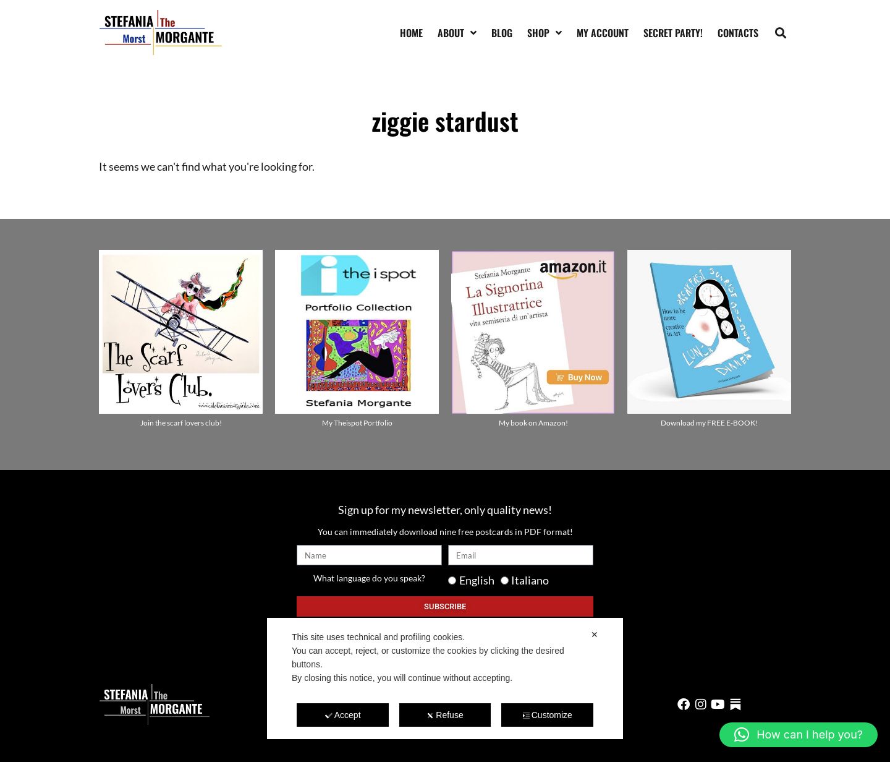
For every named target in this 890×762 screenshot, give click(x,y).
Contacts (738, 32)
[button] (781, 32)
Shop (544, 33)
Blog (501, 32)
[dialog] (445, 678)
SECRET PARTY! (673, 32)
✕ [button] (594, 635)
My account (603, 32)
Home (411, 32)
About (457, 33)
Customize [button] (547, 715)
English (476, 580)
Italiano (530, 580)
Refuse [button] (444, 715)
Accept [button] (343, 715)
